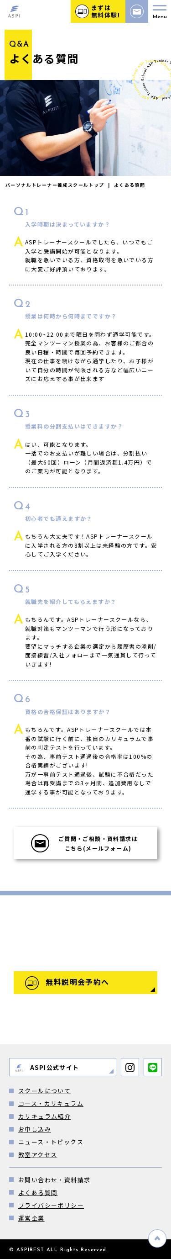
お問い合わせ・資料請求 (54, 1179)
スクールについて (44, 1090)
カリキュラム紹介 (44, 1116)
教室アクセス (37, 1154)
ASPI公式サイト (46, 1068)
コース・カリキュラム (50, 1103)
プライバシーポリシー (51, 1205)
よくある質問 (37, 1192)
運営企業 (31, 1218)
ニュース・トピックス (50, 1141)
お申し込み (34, 1129)
